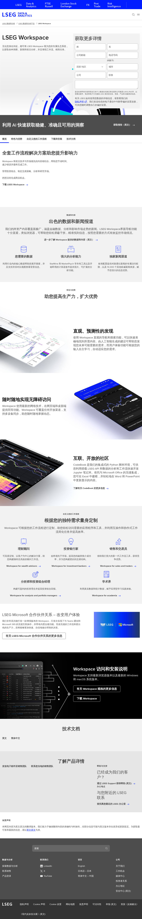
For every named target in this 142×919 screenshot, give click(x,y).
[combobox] (67, 848)
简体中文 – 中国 (86, 876)
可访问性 (96, 904)
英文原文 (31, 830)
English (81, 866)
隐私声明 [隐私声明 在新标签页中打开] (79, 101)
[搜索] (133, 14)
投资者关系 (121, 881)
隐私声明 (24, 904)
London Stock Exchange (68, 5)
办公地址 (120, 886)
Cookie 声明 (39, 904)
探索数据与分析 (10, 866)
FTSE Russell (49, 5)
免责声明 (83, 904)
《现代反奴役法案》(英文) (32, 914)
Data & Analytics (31, 5)
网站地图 (70, 904)
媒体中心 (120, 876)
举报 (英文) (111, 904)
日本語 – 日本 (84, 871)
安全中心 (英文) (123, 891)
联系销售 (6, 871)
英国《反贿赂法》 (130, 904)
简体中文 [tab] (15, 738)
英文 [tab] (4, 738)
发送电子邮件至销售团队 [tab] (14, 766)
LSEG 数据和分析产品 (26, 23)
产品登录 (6, 876)
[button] (14, 859)
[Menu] (138, 14)
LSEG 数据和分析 (8, 23)
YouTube (46, 876)
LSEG (19, 5)
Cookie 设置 (55, 904)
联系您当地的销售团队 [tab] (42, 766)
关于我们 (120, 866)
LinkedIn (46, 866)
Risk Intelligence (114, 5)
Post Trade (97, 5)
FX (87, 5)
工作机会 (120, 871)
